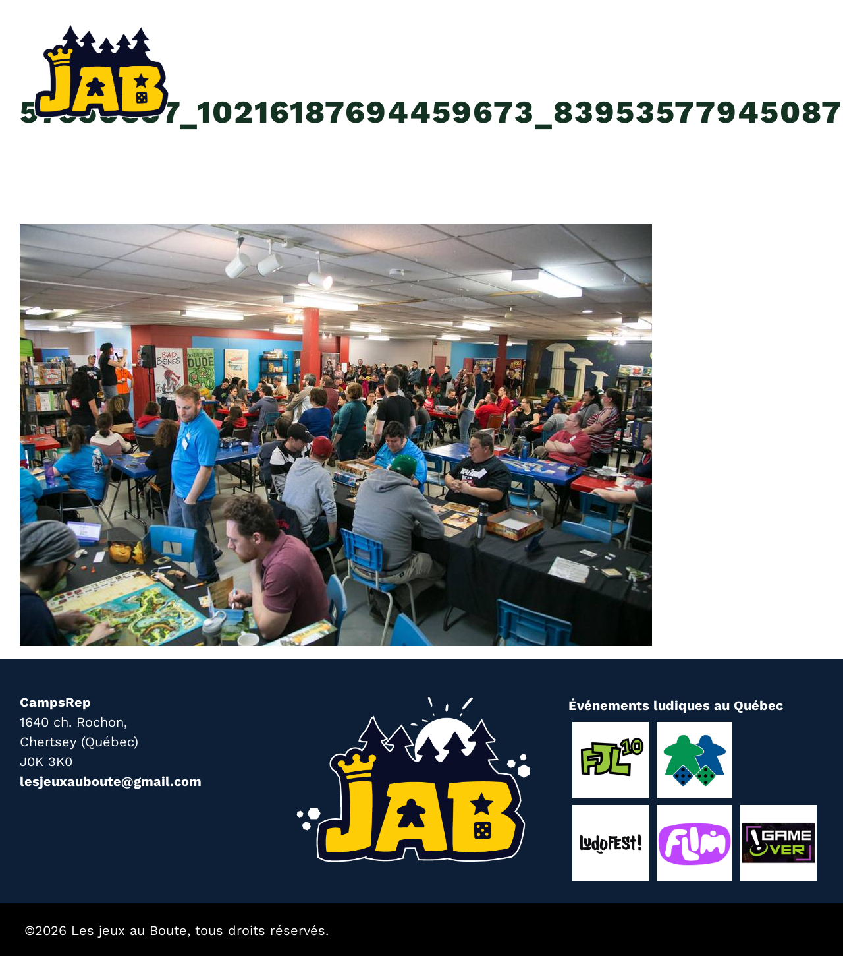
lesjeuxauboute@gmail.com (111, 781)
